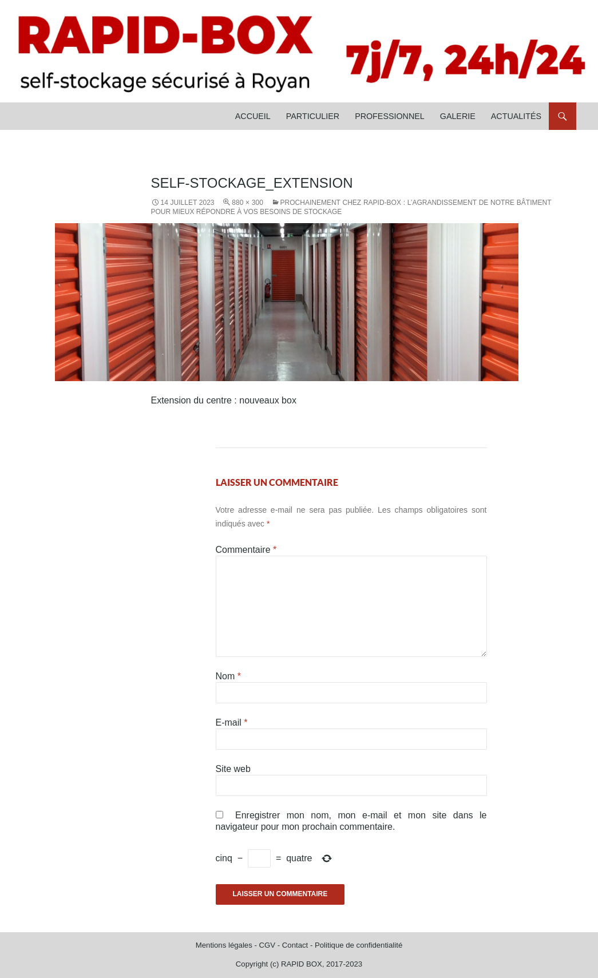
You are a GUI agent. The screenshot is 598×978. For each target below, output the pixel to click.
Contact (295, 945)
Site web (233, 769)
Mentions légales (224, 945)
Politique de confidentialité (358, 945)
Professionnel (390, 116)
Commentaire (246, 550)
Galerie (458, 116)
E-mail (232, 722)
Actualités (516, 116)
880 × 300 (247, 203)
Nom (228, 676)
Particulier (312, 116)
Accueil (253, 116)
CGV (267, 945)
